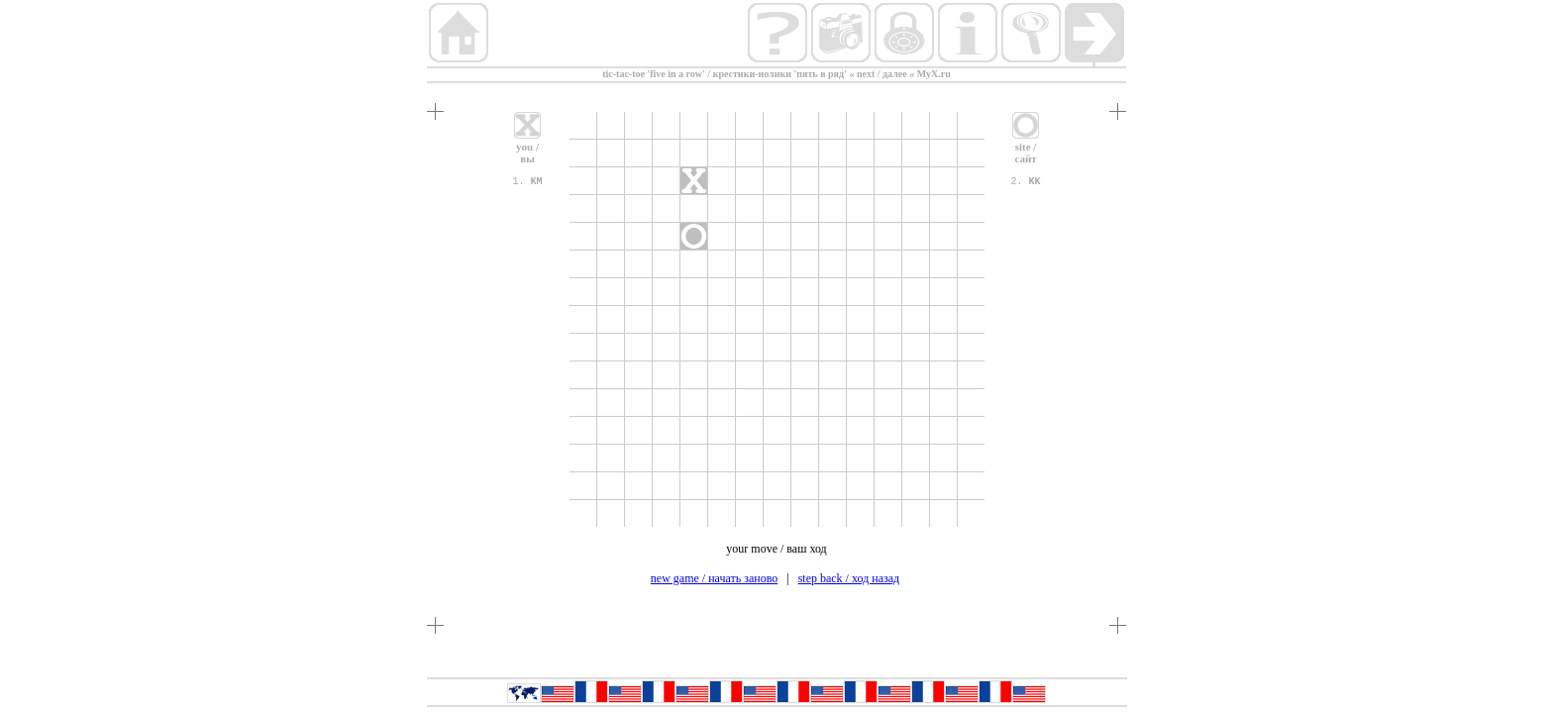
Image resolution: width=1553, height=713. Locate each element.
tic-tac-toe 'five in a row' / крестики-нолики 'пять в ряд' (724, 73)
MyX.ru (934, 73)
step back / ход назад (849, 578)
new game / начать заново (714, 578)
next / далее (882, 73)
